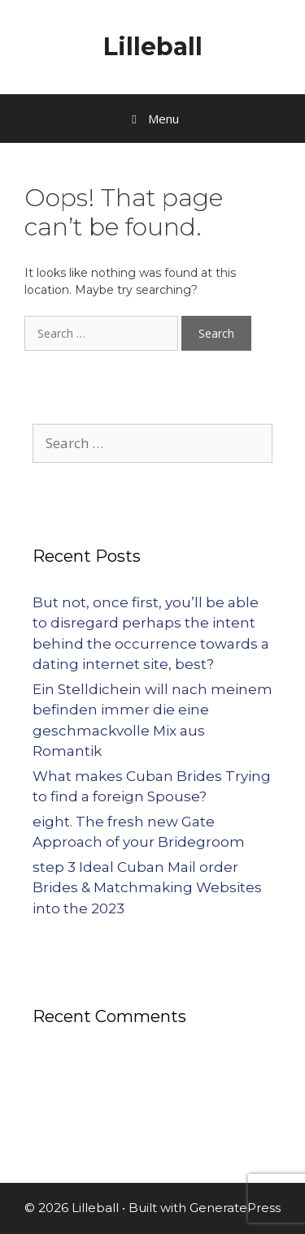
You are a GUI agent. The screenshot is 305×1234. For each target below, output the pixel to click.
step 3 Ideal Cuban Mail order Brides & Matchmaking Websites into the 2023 (147, 888)
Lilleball (153, 47)
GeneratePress (235, 1207)
